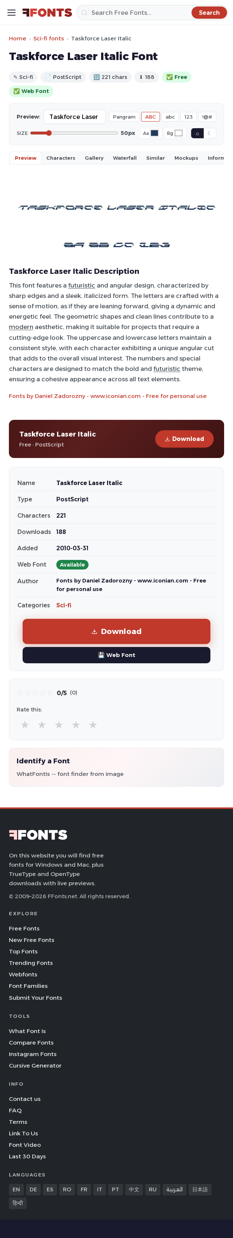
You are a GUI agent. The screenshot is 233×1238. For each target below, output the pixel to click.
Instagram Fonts (33, 1054)
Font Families (28, 985)
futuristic (81, 285)
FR (84, 1189)
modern (21, 327)
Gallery (94, 158)
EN (16, 1189)
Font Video (25, 1144)
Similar (155, 158)
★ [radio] (25, 724)
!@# (207, 117)
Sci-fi (63, 605)
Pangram (124, 117)
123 (188, 117)
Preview (25, 158)
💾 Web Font (116, 654)
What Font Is (27, 1031)
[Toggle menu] (11, 13)
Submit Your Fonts (35, 997)
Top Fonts (23, 951)
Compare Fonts (31, 1042)
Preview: (28, 116)
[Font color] (154, 133)
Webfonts (23, 974)
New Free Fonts (31, 939)
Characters (60, 158)
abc (170, 117)
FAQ (15, 1110)
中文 (134, 1189)
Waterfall (125, 158)
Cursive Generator (35, 1065)
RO (67, 1189)
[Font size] (74, 133)
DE (33, 1189)
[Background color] (178, 133)
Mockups (186, 158)
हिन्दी (18, 1203)
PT (115, 1189)
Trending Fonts (31, 962)
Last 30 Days (27, 1156)
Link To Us (23, 1133)
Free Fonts (24, 928)
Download (184, 438)
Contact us (25, 1098)
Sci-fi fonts (48, 38)
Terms (18, 1121)
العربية (174, 1189)
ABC (150, 117)
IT (99, 1189)
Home (17, 38)
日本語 (200, 1189)
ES (50, 1189)
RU (153, 1189)
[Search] (152, 12)
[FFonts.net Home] (47, 12)
